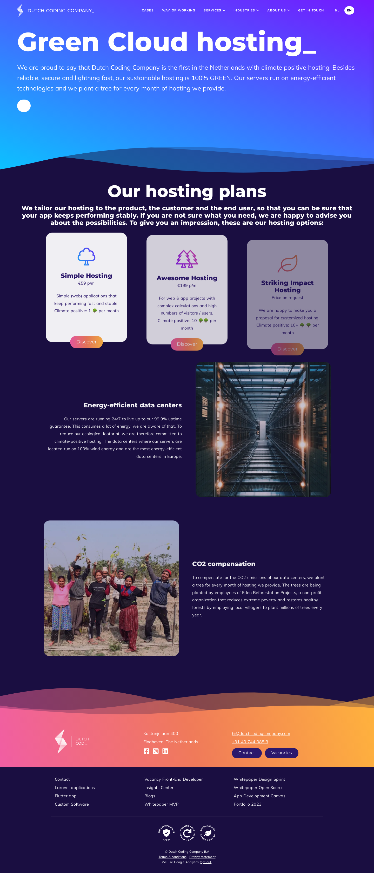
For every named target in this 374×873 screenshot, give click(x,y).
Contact (246, 752)
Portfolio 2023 (248, 804)
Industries (246, 10)
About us (278, 10)
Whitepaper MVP (161, 804)
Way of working (179, 10)
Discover (86, 354)
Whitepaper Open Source (259, 787)
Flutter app (66, 795)
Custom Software (72, 804)
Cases (148, 10)
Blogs (149, 795)
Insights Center (158, 787)
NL (337, 10)
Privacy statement (202, 857)
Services (214, 10)
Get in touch (311, 10)
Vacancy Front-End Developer (173, 779)
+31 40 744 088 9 (250, 741)
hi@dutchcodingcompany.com (261, 733)
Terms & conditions (172, 857)
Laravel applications (75, 787)
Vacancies (281, 752)
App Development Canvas (259, 795)
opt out (206, 862)
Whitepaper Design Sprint (259, 779)
